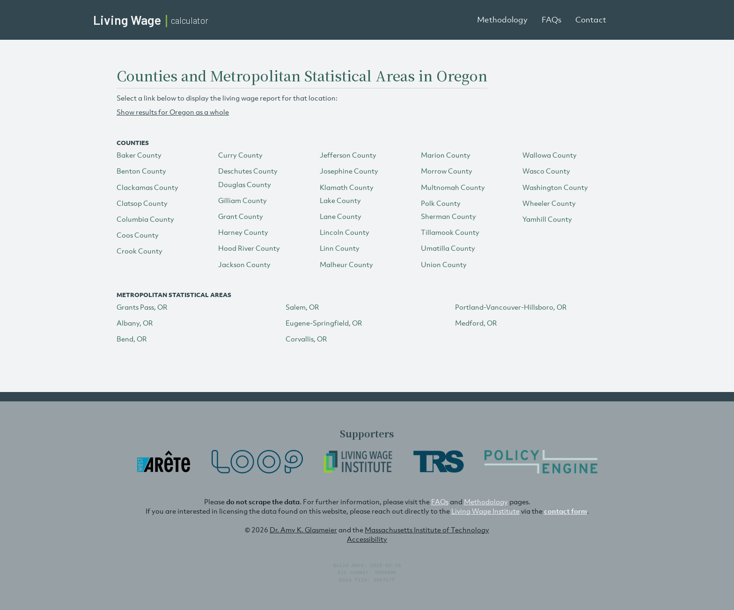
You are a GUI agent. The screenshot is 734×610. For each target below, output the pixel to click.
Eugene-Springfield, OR (324, 322)
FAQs (551, 20)
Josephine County (349, 170)
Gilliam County (242, 200)
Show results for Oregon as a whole (173, 111)
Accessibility (367, 539)
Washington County (555, 187)
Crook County (139, 250)
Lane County (340, 216)
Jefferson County (348, 155)
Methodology (502, 20)
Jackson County (244, 264)
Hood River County (249, 248)
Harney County (243, 232)
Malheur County (346, 264)
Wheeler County (549, 203)
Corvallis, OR (306, 338)
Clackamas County (147, 187)
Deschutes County (248, 170)
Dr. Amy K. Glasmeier (303, 529)
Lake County (340, 200)
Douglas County (244, 184)
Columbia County (145, 219)
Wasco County (546, 170)
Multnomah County (453, 187)
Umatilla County (448, 248)
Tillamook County (450, 232)
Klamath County (347, 187)
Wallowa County (549, 155)
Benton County (141, 170)
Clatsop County (142, 203)
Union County (444, 264)
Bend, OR (132, 338)
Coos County (138, 235)
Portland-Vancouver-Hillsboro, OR (511, 307)
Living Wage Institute (485, 511)
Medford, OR (476, 322)
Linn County (340, 248)
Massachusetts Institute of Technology (427, 529)
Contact (590, 20)
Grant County (240, 216)
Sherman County (448, 216)
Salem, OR (302, 307)
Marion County (445, 155)
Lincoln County (344, 232)
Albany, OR (135, 322)
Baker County (139, 155)
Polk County (441, 203)
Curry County (240, 155)
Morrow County (446, 170)
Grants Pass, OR (142, 307)
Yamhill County (547, 219)
